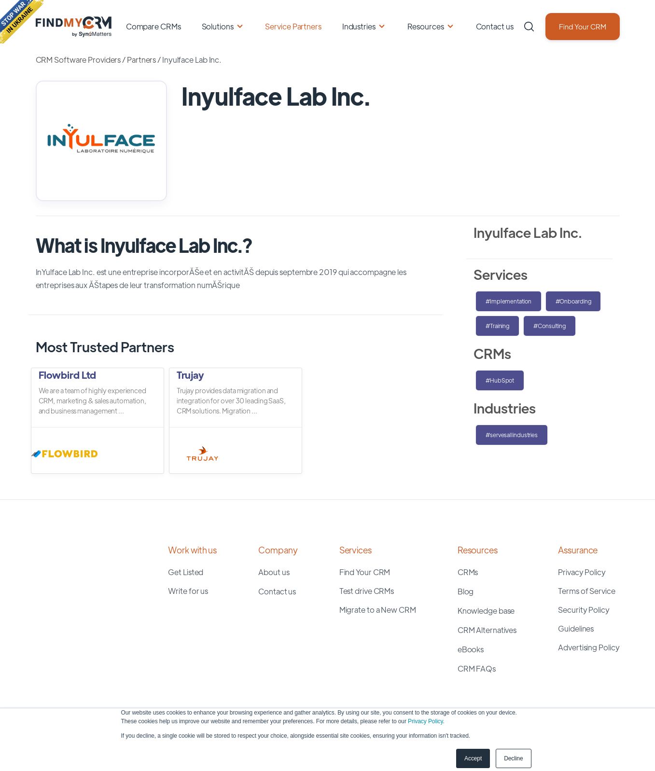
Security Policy (584, 610)
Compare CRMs (153, 26)
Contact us (495, 26)
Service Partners (293, 26)
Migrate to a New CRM (377, 610)
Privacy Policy (425, 721)
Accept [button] (473, 758)
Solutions (218, 26)
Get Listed (185, 572)
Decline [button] (513, 758)
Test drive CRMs (366, 591)
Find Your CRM (582, 26)
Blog (466, 591)
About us (273, 572)
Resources (425, 26)
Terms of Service (586, 591)
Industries (359, 26)
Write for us (188, 591)
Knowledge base (486, 611)
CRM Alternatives (487, 630)
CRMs (468, 572)
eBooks (471, 649)
